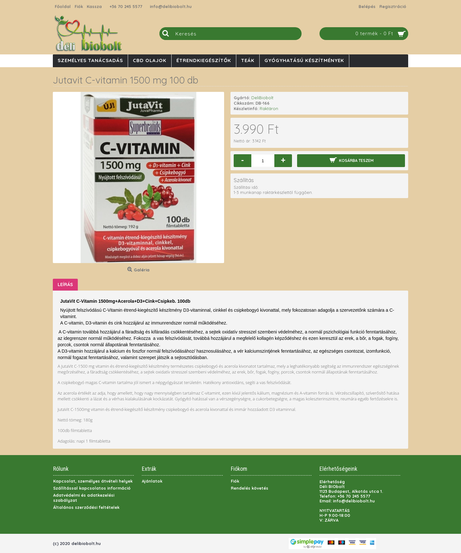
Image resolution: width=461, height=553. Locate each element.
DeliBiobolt (262, 97)
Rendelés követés (249, 488)
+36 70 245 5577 (125, 6)
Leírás (65, 284)
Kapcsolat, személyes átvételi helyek (93, 481)
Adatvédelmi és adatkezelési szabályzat (83, 498)
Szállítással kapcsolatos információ (92, 488)
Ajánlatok (152, 481)
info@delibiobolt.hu (171, 6)
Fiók (235, 481)
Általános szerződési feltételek (86, 507)
